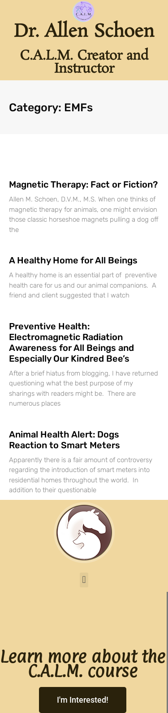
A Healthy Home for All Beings (73, 260)
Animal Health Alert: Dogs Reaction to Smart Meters (64, 440)
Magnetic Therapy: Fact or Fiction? (83, 184)
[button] (84, 580)
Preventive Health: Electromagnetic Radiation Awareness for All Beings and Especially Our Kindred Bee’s (71, 342)
